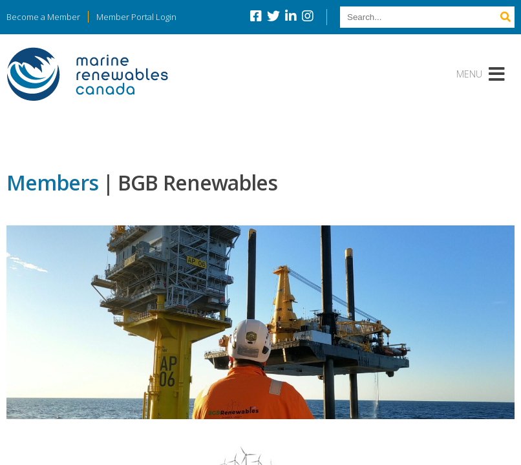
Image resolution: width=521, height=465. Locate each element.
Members (52, 182)
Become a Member (43, 17)
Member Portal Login (136, 17)
